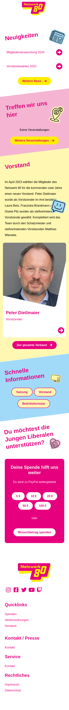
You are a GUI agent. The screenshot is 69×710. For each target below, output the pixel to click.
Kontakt (10, 647)
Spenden (11, 614)
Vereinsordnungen (17, 620)
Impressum (12, 684)
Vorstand (10, 625)
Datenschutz (13, 690)
